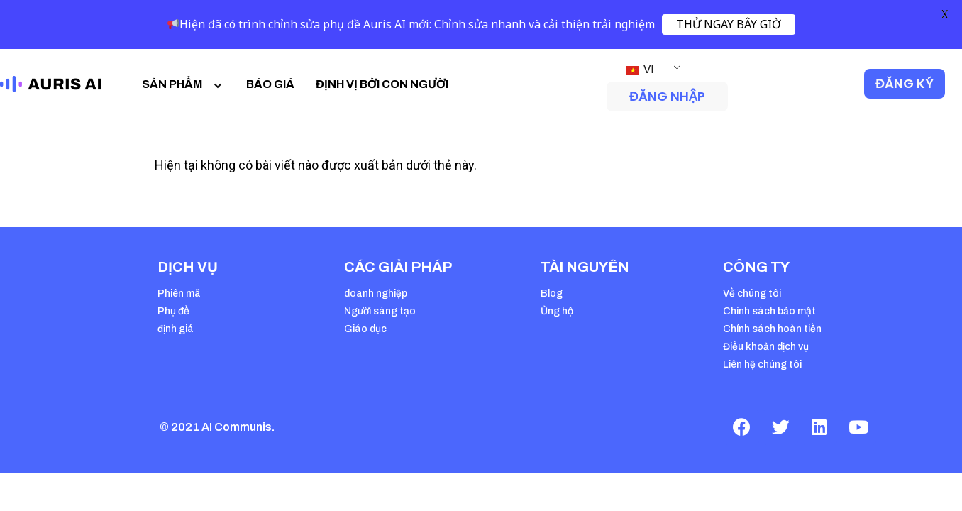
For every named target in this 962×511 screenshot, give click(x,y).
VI (640, 69)
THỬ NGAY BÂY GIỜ (728, 24)
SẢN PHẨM (183, 84)
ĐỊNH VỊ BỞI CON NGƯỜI (382, 84)
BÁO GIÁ (270, 84)
